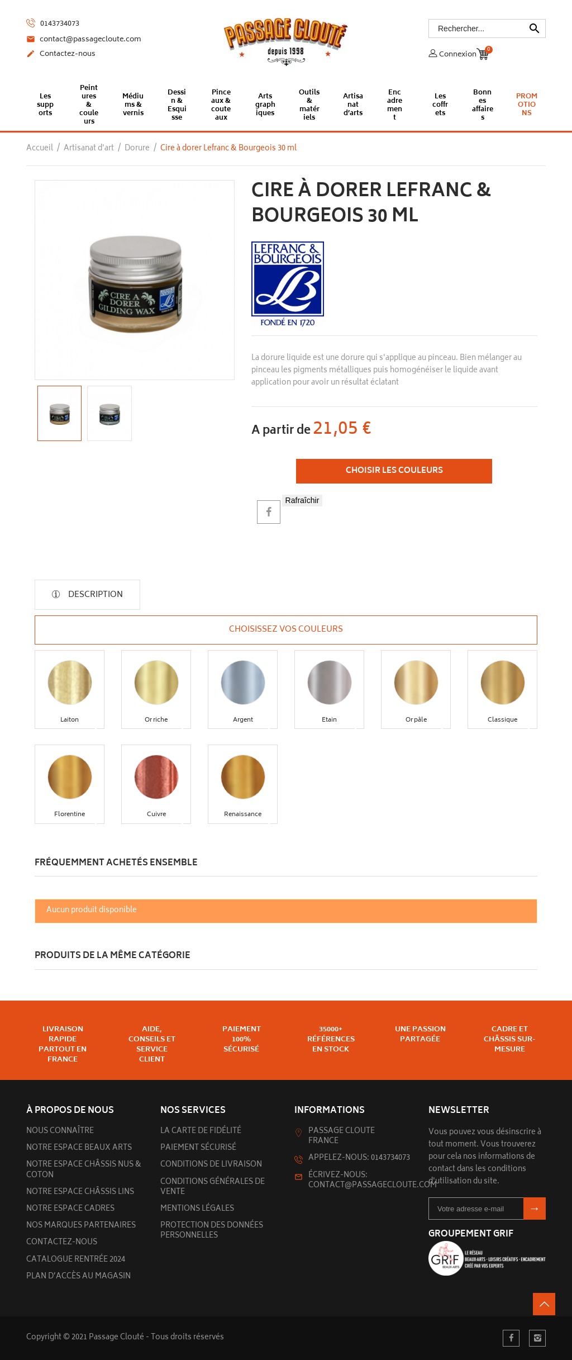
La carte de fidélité (200, 1131)
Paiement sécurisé (198, 1148)
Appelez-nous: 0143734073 (359, 1158)
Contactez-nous (61, 54)
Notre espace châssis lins (80, 1192)
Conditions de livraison (211, 1165)
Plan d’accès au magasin (78, 1277)
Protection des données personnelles (211, 1231)
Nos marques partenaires (81, 1226)
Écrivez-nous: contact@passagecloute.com (372, 1180)
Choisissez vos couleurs (286, 630)
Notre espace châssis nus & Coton (83, 1170)
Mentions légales (197, 1209)
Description (94, 595)
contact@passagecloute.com (83, 40)
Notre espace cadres (70, 1209)
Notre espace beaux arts (79, 1148)
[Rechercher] (487, 28)
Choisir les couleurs (394, 471)
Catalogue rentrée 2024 (75, 1260)
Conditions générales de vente (212, 1187)
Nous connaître (60, 1131)
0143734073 (52, 23)
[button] (69, 682)
